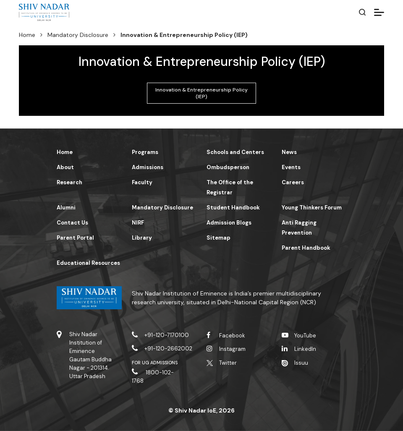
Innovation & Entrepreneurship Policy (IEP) (201, 93)
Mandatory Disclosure (77, 35)
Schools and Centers (235, 152)
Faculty (142, 182)
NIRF (138, 222)
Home (27, 35)
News (289, 152)
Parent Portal (75, 237)
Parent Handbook (306, 247)
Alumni (66, 207)
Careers (293, 182)
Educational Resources (88, 262)
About (65, 167)
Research (69, 182)
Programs (145, 152)
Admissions (147, 167)
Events (291, 167)
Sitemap (218, 237)
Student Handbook (233, 207)
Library (142, 237)
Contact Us (72, 222)
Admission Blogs (229, 222)
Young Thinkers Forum (312, 207)
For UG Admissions (155, 363)
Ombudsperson (228, 167)
